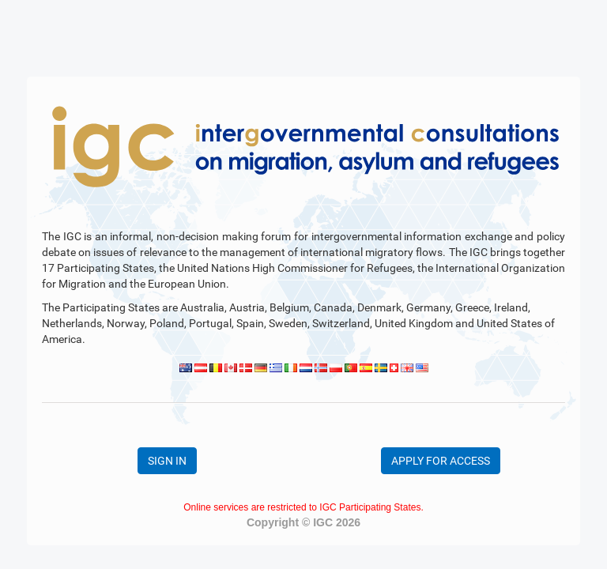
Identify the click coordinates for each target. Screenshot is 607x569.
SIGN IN (167, 460)
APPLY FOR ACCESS (440, 460)
